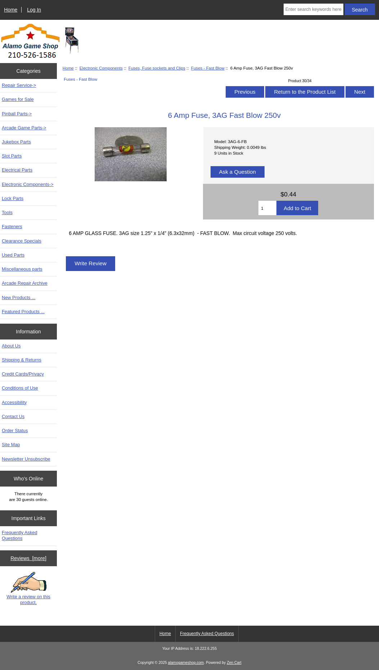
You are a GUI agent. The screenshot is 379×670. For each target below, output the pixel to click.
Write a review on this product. (28, 588)
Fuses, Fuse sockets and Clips (156, 68)
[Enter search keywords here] (313, 9)
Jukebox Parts (16, 142)
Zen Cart (234, 663)
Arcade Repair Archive (25, 283)
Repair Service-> (19, 85)
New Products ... (19, 297)
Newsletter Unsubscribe (26, 459)
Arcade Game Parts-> (24, 127)
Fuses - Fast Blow (208, 68)
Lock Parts (12, 198)
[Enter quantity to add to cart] (267, 208)
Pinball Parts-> (17, 113)
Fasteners (12, 226)
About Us (11, 346)
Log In (34, 10)
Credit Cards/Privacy (23, 374)
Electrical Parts (17, 170)
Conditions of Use (20, 388)
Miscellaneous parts (22, 269)
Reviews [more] (28, 558)
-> (28, 184)
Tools (7, 212)
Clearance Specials (21, 241)
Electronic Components (101, 68)
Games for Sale (18, 99)
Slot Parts (12, 156)
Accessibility (14, 402)
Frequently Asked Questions (19, 535)
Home (10, 10)
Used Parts (13, 255)
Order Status (15, 430)
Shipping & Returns (21, 360)
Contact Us (13, 416)
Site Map (11, 444)
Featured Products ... (23, 311)
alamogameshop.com (186, 663)
